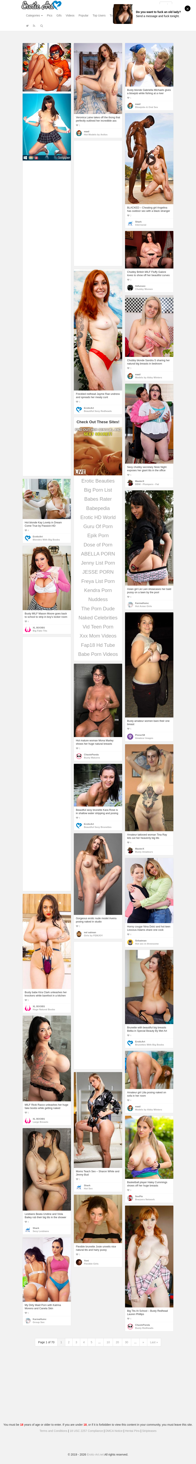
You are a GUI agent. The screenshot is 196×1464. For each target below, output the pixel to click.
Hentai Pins (132, 1430)
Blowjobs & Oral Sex (146, 107)
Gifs (59, 15)
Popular (83, 15)
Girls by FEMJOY (93, 935)
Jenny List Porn (98, 563)
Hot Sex (88, 1188)
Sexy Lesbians (41, 1231)
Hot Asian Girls (143, 606)
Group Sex (38, 1322)
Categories (34, 15)
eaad (86, 131)
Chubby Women (144, 289)
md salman (90, 932)
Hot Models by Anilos (96, 134)
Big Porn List (98, 490)
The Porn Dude (98, 608)
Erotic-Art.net (95, 1454)
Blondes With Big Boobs (46, 539)
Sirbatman (140, 940)
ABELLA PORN (98, 554)
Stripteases (149, 1430)
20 (117, 1342)
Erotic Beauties (98, 481)
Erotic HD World (98, 517)
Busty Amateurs (144, 852)
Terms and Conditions (53, 1430)
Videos (70, 15)
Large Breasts (40, 1122)
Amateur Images (144, 738)
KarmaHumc (142, 603)
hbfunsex (140, 286)
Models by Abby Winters (148, 377)
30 (126, 1342)
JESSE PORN (98, 572)
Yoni (86, 1260)
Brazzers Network (145, 1199)
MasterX (139, 481)
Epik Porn (98, 535)
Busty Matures (92, 757)
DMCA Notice (114, 1430)
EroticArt (89, 408)
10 (108, 1342)
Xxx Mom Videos (98, 636)
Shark (138, 221)
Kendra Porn (98, 590)
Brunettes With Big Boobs (149, 1044)
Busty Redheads (144, 1328)
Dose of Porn (98, 544)
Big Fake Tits (40, 630)
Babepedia (98, 508)
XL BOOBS (39, 627)
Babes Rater (98, 499)
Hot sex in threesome (147, 943)
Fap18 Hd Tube (98, 645)
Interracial (140, 225)
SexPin (139, 1196)
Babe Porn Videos (98, 654)
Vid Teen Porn (98, 626)
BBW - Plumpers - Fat (147, 484)
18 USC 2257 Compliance (86, 1430)
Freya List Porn (98, 581)
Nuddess (98, 599)
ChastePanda (91, 754)
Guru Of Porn (98, 526)
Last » (154, 1342)
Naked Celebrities (98, 617)
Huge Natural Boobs (44, 1009)
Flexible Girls (91, 1263)
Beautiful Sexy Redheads (98, 411)
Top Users (99, 15)
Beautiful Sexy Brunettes (97, 827)
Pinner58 (140, 735)
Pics (49, 15)
